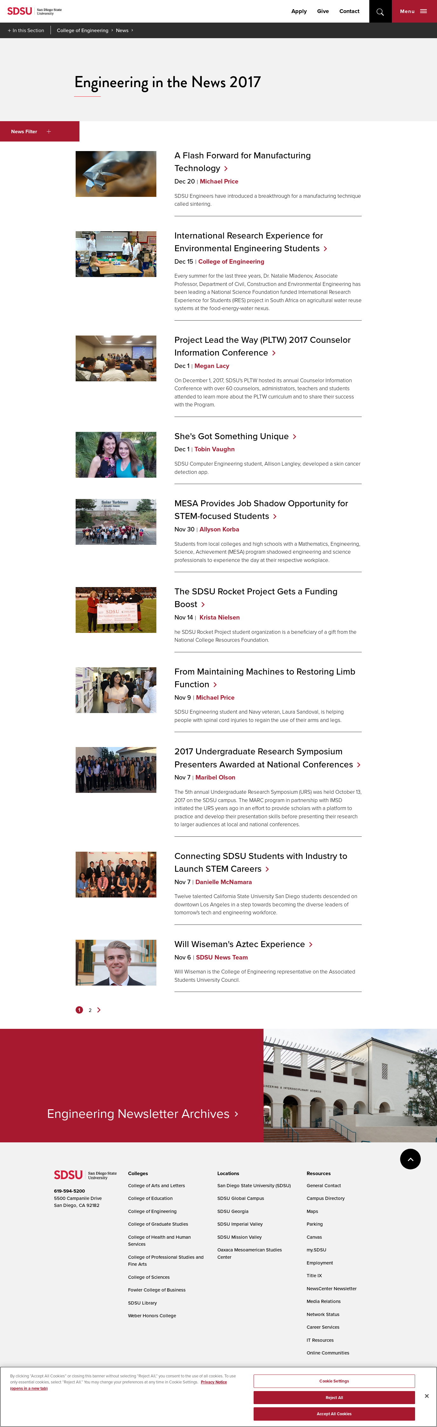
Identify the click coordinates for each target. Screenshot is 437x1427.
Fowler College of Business (157, 1289)
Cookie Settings (202, 1383)
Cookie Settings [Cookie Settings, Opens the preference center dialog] (334, 1405)
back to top (410, 1159)
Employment (320, 1262)
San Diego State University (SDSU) (254, 1185)
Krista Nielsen (219, 617)
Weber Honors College (152, 1315)
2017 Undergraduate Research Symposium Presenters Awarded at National (267, 757)
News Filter (31, 131)
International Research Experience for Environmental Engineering (250, 241)
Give (323, 11)
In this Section (28, 30)
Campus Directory (326, 1198)
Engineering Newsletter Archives (138, 1113)
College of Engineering (82, 30)
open (380, 11)
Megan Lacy (212, 366)
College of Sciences (149, 1277)
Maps (312, 1211)
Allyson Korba (219, 529)
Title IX (314, 1275)
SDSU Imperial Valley (240, 1224)
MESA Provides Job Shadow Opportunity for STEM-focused (261, 509)
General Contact (324, 1185)
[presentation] (137, 1173)
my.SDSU (316, 1249)
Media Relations (324, 1301)
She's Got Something (235, 436)
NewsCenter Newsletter (332, 1288)
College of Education (150, 1198)
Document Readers (101, 1383)
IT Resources (320, 1340)
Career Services (323, 1327)
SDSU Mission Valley (239, 1237)
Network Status (323, 1314)
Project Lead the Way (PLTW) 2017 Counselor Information (262, 346)
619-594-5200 (69, 1191)
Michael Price (219, 181)
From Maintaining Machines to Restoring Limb (264, 677)
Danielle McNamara (223, 882)
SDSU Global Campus (240, 1198)
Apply (299, 11)
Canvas (314, 1237)
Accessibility (61, 1383)
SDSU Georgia (233, 1211)
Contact (349, 11)
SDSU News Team (222, 957)
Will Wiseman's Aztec (243, 944)
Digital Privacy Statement (152, 1383)
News (122, 30)
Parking (315, 1224)
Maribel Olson (215, 777)
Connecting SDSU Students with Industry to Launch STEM (260, 862)
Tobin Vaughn (215, 449)
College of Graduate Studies (158, 1224)
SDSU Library (142, 1302)
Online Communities (328, 1352)
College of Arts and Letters (156, 1185)
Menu (413, 11)
